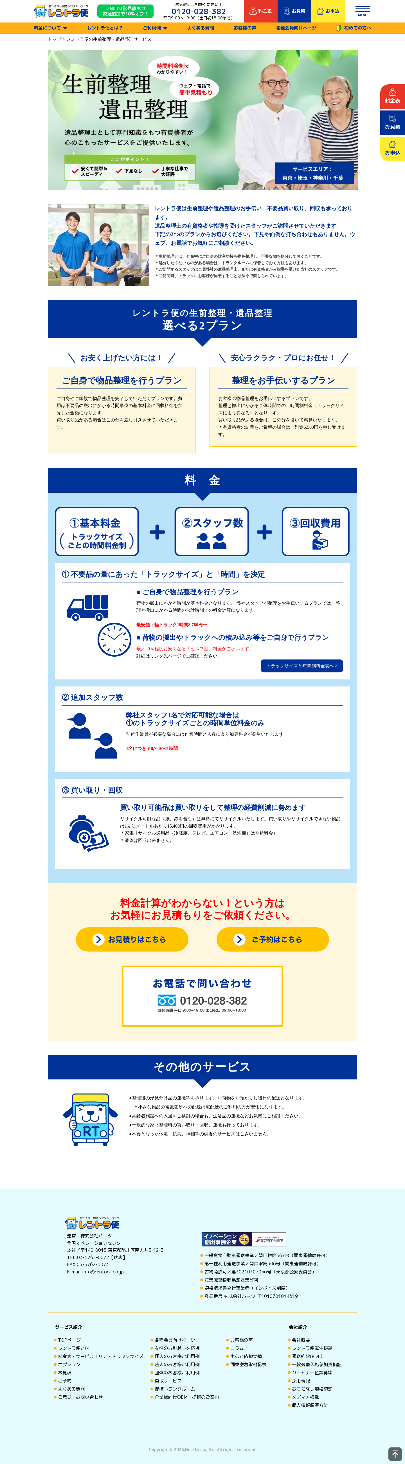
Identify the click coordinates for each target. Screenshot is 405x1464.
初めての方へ (353, 28)
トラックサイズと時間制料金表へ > (302, 665)
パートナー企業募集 (312, 1373)
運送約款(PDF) (307, 1356)
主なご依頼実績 (246, 1356)
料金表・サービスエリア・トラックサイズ (100, 1356)
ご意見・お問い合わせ (80, 1397)
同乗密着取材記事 (248, 1364)
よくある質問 (200, 28)
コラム (237, 1348)
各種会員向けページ (296, 28)
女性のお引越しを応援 (177, 1348)
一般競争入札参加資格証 (316, 1364)
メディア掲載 (305, 1397)
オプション (69, 1364)
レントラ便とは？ (105, 28)
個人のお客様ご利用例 (177, 1356)
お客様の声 (245, 28)
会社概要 (301, 1340)
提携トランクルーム (175, 1389)
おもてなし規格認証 (312, 1389)
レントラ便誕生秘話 (312, 1348)
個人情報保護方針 (310, 1405)
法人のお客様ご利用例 (177, 1364)
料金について (47, 28)
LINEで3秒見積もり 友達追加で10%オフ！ (125, 11)
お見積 (64, 1373)
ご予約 (64, 1381)
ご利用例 (152, 28)
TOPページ (69, 1340)
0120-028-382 (199, 11)
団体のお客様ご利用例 (177, 1373)
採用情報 (301, 1381)
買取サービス (168, 1381)
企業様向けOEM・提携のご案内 (187, 1397)
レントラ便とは (73, 1348)
